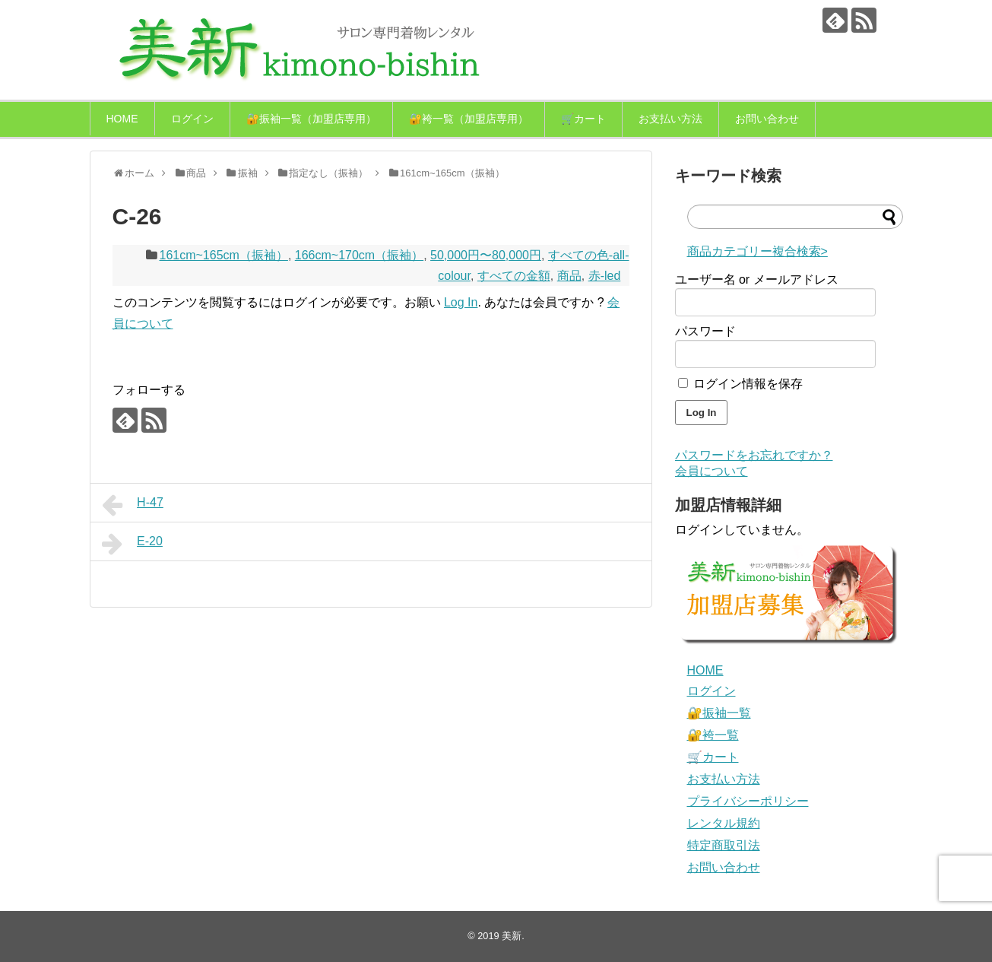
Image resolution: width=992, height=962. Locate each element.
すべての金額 (513, 275)
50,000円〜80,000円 (485, 255)
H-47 (132, 505)
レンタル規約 (723, 823)
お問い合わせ (767, 119)
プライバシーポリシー (748, 801)
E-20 (132, 544)
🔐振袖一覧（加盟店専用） (311, 119)
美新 (511, 935)
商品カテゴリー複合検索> (757, 251)
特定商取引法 (723, 845)
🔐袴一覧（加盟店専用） (468, 119)
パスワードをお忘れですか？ (754, 455)
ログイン (192, 119)
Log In (460, 302)
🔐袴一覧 (713, 735)
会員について (711, 471)
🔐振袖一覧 (719, 712)
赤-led (604, 275)
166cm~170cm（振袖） (359, 255)
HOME (122, 119)
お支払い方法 (670, 119)
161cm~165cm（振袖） (224, 255)
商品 (569, 275)
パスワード (705, 331)
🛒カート (583, 119)
